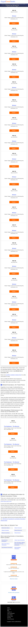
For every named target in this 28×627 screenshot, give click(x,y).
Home (8, 607)
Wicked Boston (18, 532)
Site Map (9, 617)
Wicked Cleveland (18, 527)
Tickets (14, 23)
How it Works (9, 614)
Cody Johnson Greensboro (5, 541)
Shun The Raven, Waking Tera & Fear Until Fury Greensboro (20, 543)
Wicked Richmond (18, 530)
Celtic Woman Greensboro (7, 547)
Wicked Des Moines (6, 527)
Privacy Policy (10, 616)
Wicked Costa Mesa (6, 532)
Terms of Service (10, 619)
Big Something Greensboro (17, 548)
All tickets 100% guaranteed (13, 592)
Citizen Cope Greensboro (20, 540)
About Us (9, 609)
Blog (8, 610)
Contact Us (9, 611)
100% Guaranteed (11, 613)
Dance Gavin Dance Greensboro (6, 544)
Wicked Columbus (5, 530)
